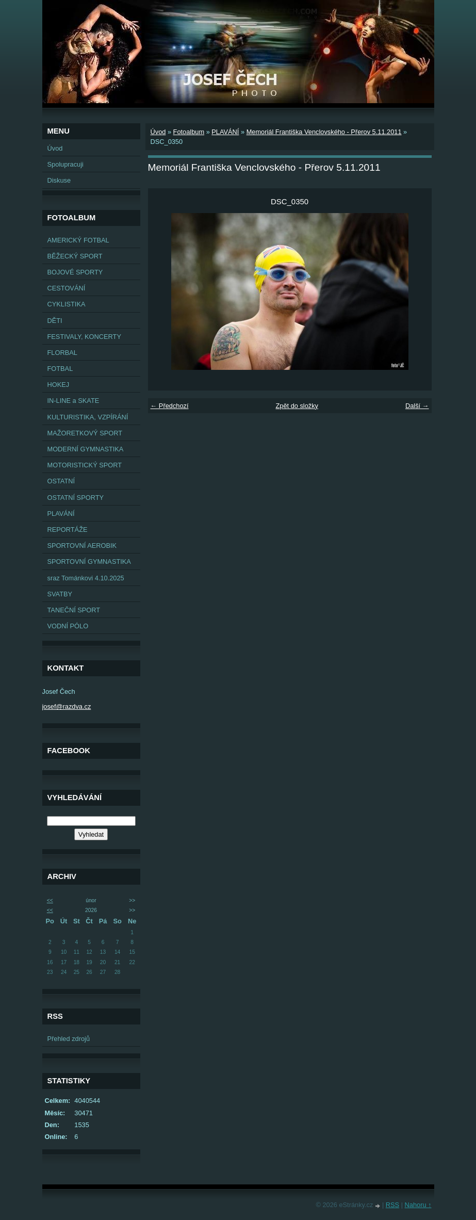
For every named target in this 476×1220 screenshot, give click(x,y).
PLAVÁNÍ (61, 513)
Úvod (55, 148)
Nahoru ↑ (418, 1205)
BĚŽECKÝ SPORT (75, 256)
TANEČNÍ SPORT (74, 610)
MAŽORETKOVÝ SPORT (85, 433)
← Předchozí (170, 406)
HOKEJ (58, 384)
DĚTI (54, 320)
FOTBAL (60, 368)
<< (50, 900)
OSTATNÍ (61, 481)
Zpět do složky (296, 406)
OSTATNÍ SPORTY (75, 497)
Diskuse (59, 180)
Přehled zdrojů (68, 1039)
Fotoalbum (188, 132)
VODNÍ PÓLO (68, 626)
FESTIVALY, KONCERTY (84, 336)
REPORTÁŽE (67, 529)
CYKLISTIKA (66, 304)
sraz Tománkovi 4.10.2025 (85, 578)
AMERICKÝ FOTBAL (78, 240)
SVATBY (60, 594)
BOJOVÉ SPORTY (75, 272)
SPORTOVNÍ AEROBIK (82, 545)
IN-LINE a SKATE (73, 400)
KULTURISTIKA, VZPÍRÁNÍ (87, 417)
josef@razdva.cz (66, 706)
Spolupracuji (65, 164)
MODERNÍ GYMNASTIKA (85, 449)
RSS (392, 1205)
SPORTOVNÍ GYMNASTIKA (89, 561)
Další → (417, 406)
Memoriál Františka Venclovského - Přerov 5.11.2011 (324, 132)
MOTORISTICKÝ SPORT (84, 465)
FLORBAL (62, 352)
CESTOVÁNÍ (66, 288)
